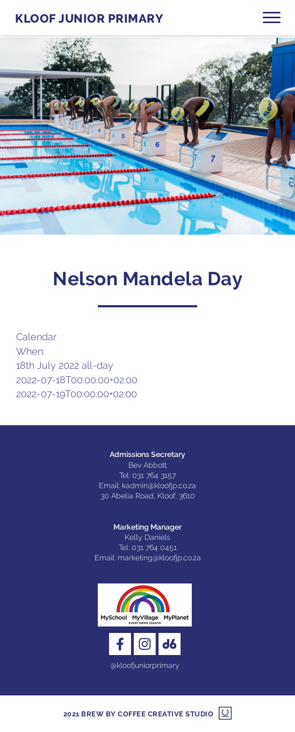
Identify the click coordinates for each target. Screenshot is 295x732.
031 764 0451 (154, 547)
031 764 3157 (154, 475)
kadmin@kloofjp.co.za (159, 485)
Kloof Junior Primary (89, 18)
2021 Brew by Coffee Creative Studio (138, 714)
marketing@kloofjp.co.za (159, 557)
